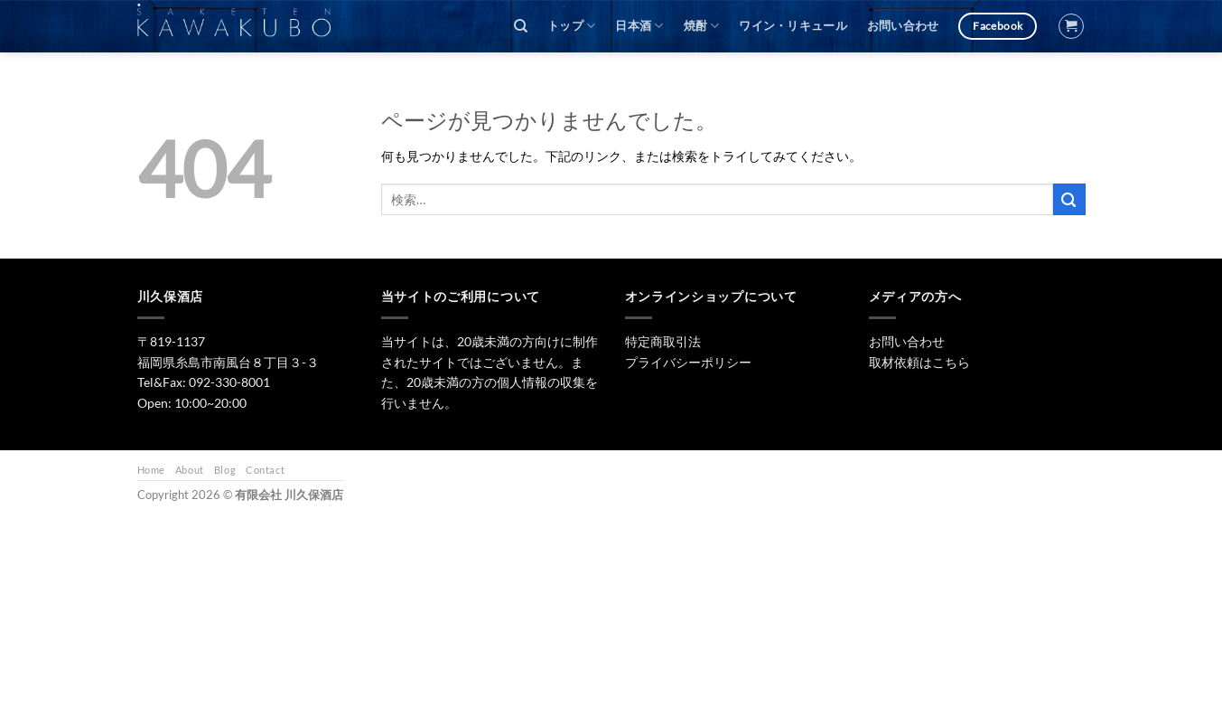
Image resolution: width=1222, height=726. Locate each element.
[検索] (520, 26)
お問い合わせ (903, 26)
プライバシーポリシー (688, 362)
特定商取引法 (663, 341)
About (189, 470)
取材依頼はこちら (919, 362)
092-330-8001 (229, 382)
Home (151, 470)
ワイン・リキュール (792, 26)
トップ (571, 25)
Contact (265, 470)
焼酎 (702, 25)
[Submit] (1069, 199)
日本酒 (639, 25)
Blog (225, 470)
